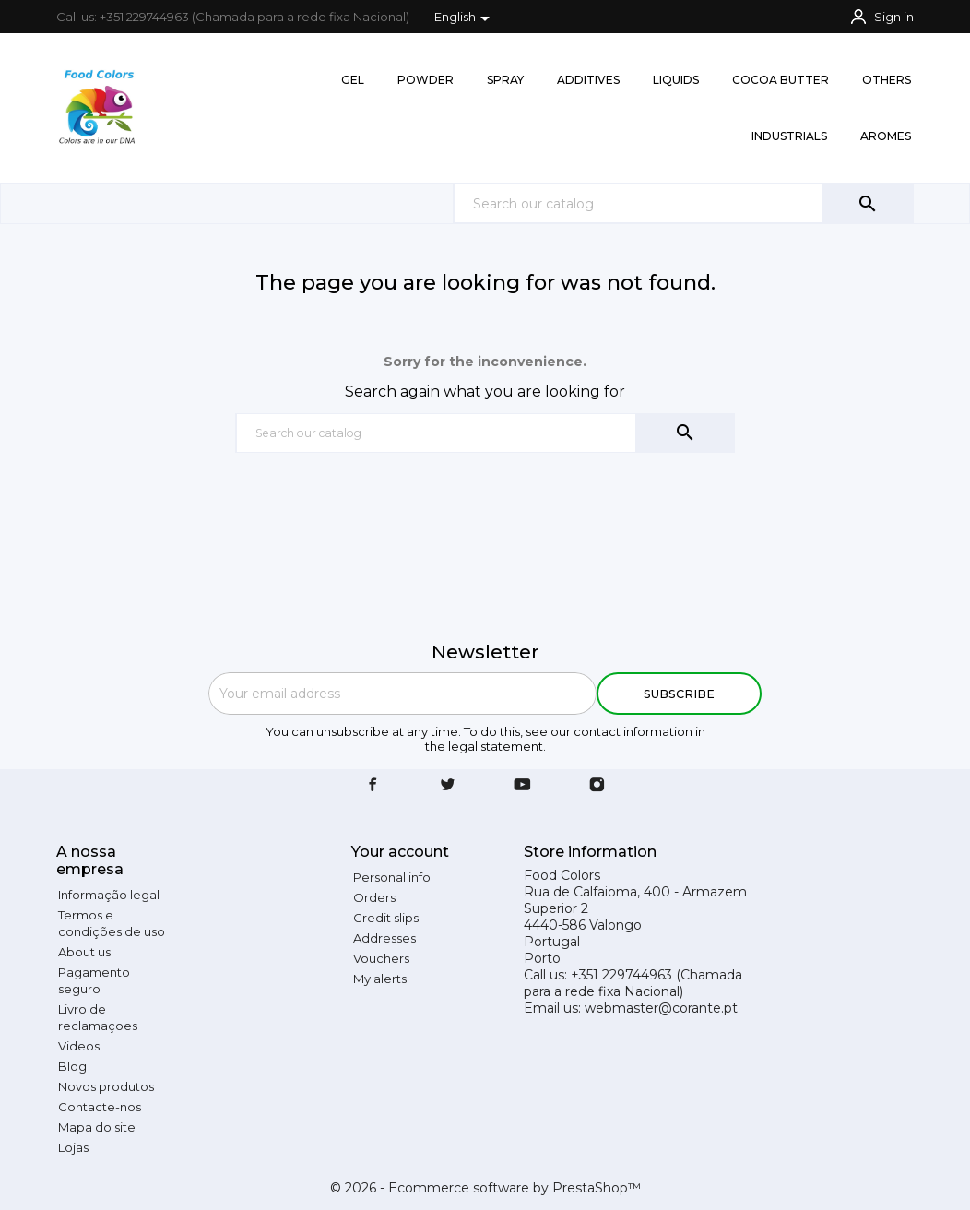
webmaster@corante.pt (661, 1008)
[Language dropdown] (465, 18)
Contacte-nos (99, 1106)
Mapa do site (97, 1127)
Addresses (384, 938)
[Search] (683, 203)
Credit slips (386, 917)
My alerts (380, 978)
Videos (79, 1045)
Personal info (392, 877)
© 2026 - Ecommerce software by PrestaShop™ (485, 1188)
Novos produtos (106, 1086)
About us (84, 951)
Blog (72, 1066)
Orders (374, 897)
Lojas (73, 1147)
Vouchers (381, 958)
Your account (400, 851)
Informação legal (109, 894)
